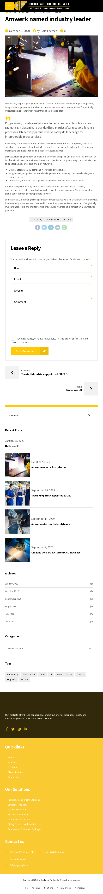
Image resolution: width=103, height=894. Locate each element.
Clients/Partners (15, 772)
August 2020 (11, 606)
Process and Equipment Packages (24, 829)
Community (37, 219)
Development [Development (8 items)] (29, 674)
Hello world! (12, 446)
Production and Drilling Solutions (24, 800)
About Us (12, 762)
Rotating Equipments (18, 814)
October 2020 (12, 591)
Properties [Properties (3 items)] (11, 679)
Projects (67, 219)
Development (53, 219)
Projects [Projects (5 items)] (80, 674)
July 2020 (10, 614)
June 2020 (10, 621)
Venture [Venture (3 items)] (24, 679)
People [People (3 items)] (69, 674)
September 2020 (13, 599)
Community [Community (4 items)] (12, 674)
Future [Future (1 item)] (42, 674)
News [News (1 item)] (59, 674)
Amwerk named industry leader (48, 467)
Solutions (12, 767)
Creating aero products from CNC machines (55, 552)
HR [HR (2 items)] (51, 674)
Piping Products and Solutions (23, 824)
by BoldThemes (47, 31)
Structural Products (17, 805)
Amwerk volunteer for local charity (50, 524)
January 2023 (11, 583)
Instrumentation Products (20, 819)
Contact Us (13, 777)
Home (11, 757)
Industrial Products (17, 809)
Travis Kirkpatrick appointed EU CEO (51, 496)
